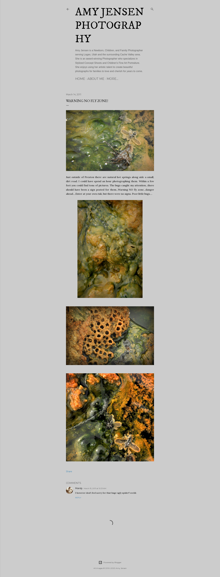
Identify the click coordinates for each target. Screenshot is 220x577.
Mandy (78, 488)
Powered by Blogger (110, 562)
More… (112, 79)
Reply (78, 497)
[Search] (152, 9)
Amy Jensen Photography (109, 26)
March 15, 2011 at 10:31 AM (95, 488)
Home (80, 79)
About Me (95, 79)
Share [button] (69, 471)
